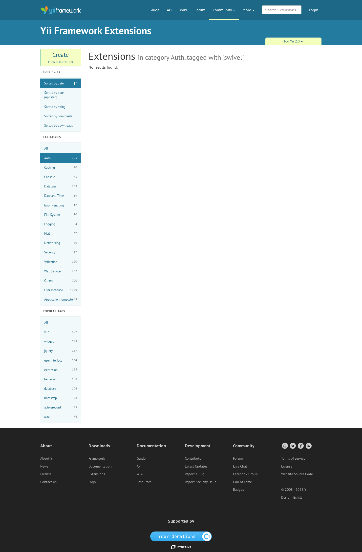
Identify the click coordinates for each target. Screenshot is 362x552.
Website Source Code (297, 474)
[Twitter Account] (292, 446)
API (169, 9)
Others (60, 281)
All (46, 148)
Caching (60, 167)
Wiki (183, 9)
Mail (60, 233)
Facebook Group (245, 474)
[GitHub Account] (284, 446)
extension (60, 370)
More (248, 9)
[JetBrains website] (181, 546)
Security (60, 252)
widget (60, 341)
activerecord (60, 407)
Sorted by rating (54, 107)
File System (60, 214)
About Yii (47, 458)
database (60, 389)
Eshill (297, 497)
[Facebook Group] (300, 446)
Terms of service (293, 458)
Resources (144, 482)
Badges (238, 489)
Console (60, 177)
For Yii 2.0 (293, 41)
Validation (60, 262)
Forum (199, 9)
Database (60, 186)
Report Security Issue (200, 482)
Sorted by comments (58, 116)
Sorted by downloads (58, 125)
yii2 (60, 332)
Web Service (60, 271)
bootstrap (60, 398)
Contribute (193, 458)
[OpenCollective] (181, 536)
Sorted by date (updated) (54, 95)
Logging (60, 224)
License (45, 474)
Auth (60, 158)
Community (224, 9)
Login (313, 9)
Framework (96, 458)
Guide (154, 9)
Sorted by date (54, 83)
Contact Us (48, 482)
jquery (60, 351)
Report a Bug (194, 474)
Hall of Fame (242, 482)
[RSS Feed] (308, 446)
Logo (92, 482)
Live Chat (240, 466)
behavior (60, 379)
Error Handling (60, 205)
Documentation (100, 466)
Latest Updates (196, 466)
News (44, 466)
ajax (60, 417)
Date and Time (60, 196)
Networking (60, 243)
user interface (60, 360)
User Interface (60, 290)
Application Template (60, 299)
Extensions (96, 474)
